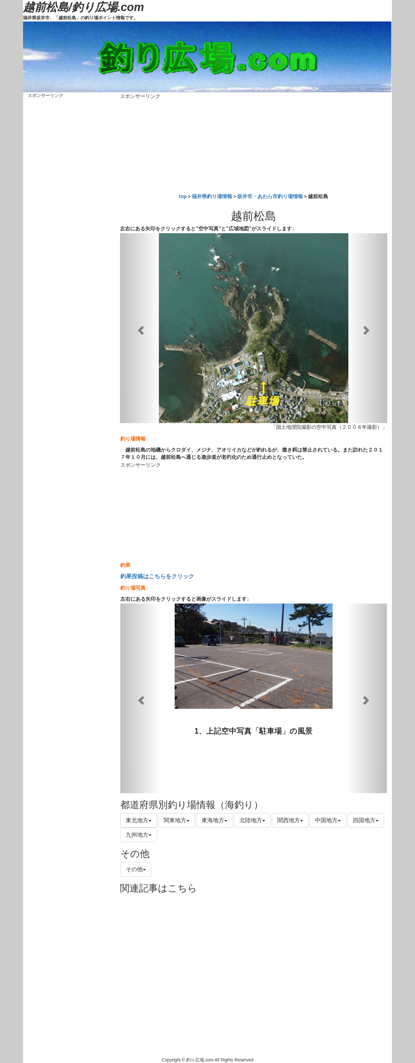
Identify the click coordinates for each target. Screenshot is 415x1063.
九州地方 (139, 835)
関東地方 (176, 820)
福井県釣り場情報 (212, 196)
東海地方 (214, 820)
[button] (140, 328)
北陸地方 (252, 820)
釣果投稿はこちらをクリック (157, 576)
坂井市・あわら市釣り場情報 (270, 196)
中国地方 (328, 820)
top (183, 196)
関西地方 (290, 820)
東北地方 (139, 820)
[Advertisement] (253, 145)
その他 (136, 869)
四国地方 (366, 820)
